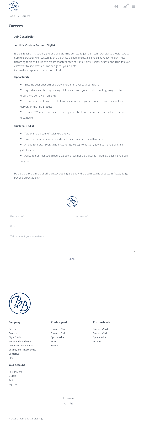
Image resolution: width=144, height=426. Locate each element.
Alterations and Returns (21, 345)
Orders (12, 376)
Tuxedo (54, 345)
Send (72, 258)
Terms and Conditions (20, 341)
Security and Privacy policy (22, 350)
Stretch (54, 341)
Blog (11, 358)
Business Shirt (58, 329)
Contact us (14, 354)
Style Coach (15, 337)
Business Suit (58, 333)
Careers (13, 333)
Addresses (14, 380)
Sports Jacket (58, 337)
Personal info (16, 372)
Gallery (12, 329)
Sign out (13, 384)
